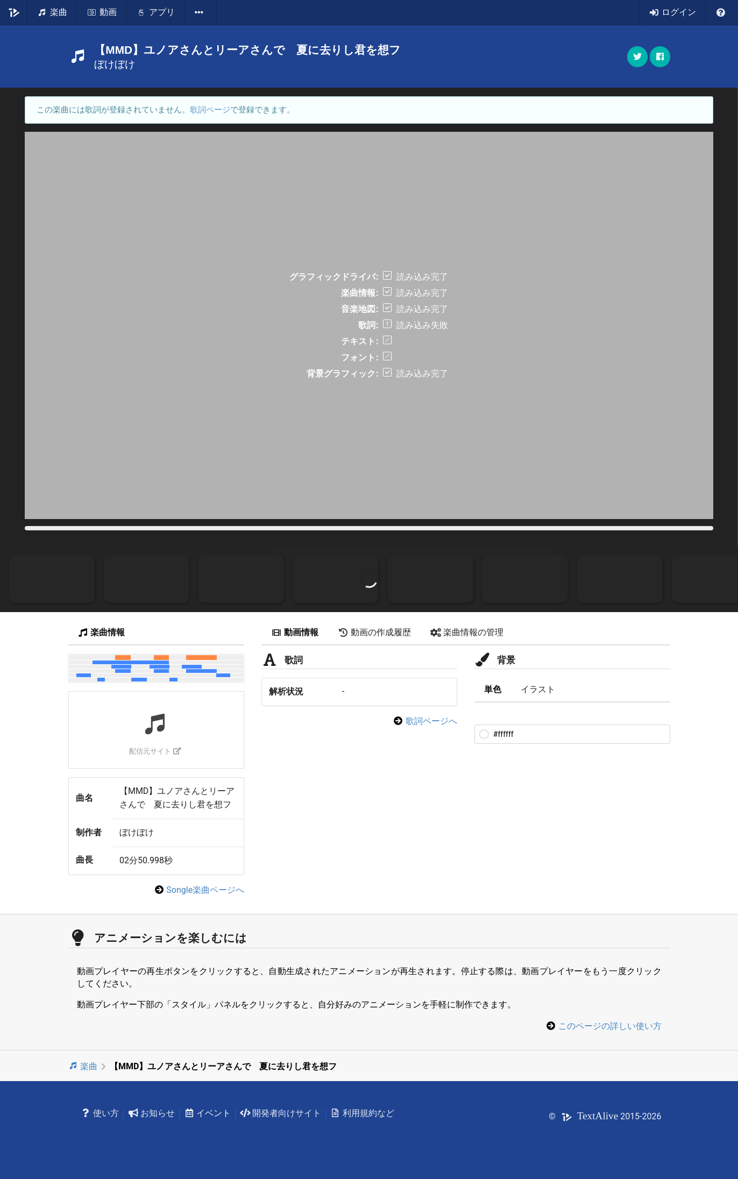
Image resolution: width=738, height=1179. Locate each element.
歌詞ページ (210, 110)
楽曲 (83, 1066)
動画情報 (294, 632)
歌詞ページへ (431, 721)
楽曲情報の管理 (466, 632)
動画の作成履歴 (374, 632)
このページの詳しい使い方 (610, 1026)
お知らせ (151, 1113)
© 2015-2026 (605, 1116)
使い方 (100, 1113)
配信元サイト (155, 751)
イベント (207, 1113)
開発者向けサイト (280, 1113)
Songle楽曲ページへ (205, 890)
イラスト (538, 689)
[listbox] (200, 12)
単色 (492, 689)
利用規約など (362, 1113)
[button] (660, 56)
